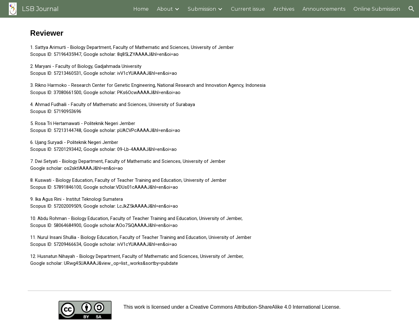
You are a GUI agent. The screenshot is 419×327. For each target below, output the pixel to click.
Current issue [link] (248, 9)
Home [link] (141, 9)
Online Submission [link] (376, 9)
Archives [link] (283, 9)
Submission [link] (202, 9)
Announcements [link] (323, 9)
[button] (411, 8)
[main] (209, 152)
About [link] (165, 9)
